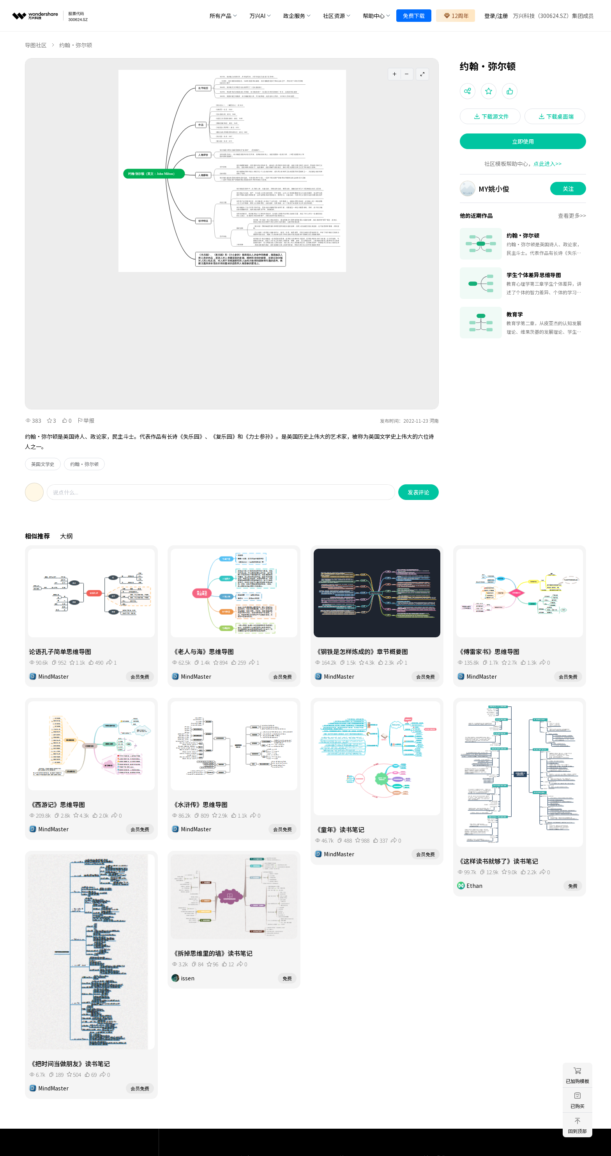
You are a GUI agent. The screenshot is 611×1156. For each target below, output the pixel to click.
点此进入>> (547, 163)
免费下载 (414, 16)
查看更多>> (572, 215)
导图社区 (36, 45)
